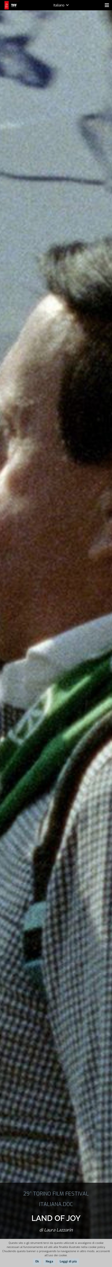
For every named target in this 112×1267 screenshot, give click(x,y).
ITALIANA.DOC (56, 1204)
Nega (49, 1261)
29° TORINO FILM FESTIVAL (56, 1193)
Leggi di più (68, 1261)
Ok (37, 1261)
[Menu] (106, 5)
